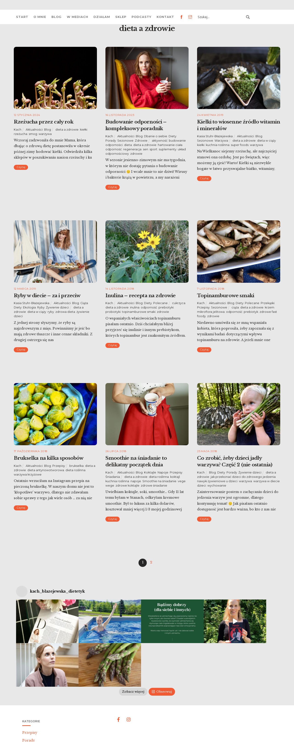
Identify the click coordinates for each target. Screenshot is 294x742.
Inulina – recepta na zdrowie (140, 296)
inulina (134, 307)
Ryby (41, 307)
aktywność (159, 140)
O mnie (40, 17)
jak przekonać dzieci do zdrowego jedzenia (243, 477)
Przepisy (203, 307)
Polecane (160, 303)
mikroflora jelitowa (211, 312)
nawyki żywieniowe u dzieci (217, 481)
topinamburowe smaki (138, 312)
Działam (101, 17)
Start (22, 17)
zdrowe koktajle (127, 485)
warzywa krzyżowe (28, 474)
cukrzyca (178, 303)
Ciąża (84, 303)
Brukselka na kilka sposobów (48, 458)
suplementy (167, 149)
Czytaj (21, 167)
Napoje (163, 472)
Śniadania (112, 477)
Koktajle (150, 472)
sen (145, 149)
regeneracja (132, 149)
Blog (56, 17)
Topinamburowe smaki (225, 296)
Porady (110, 140)
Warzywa (221, 140)
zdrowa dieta (65, 312)
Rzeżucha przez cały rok (43, 122)
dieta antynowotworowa (45, 470)
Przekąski (267, 303)
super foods (240, 145)
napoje (135, 481)
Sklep (120, 17)
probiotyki (113, 312)
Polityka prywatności (178, 732)
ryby (51, 312)
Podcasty (141, 17)
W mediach (77, 17)
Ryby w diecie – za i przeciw (47, 296)
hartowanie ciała (170, 145)
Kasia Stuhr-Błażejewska (215, 136)
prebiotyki (166, 307)
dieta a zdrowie (67, 129)
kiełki (83, 129)
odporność (113, 149)
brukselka (76, 466)
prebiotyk (251, 312)
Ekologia (29, 307)
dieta (128, 145)
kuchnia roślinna (217, 145)
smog (33, 134)
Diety (172, 136)
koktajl (175, 477)
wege (109, 485)
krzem (269, 307)
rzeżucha (20, 134)
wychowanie (216, 485)
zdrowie (136, 153)
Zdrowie (141, 140)
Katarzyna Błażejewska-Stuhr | (136, 732)
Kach (17, 129)
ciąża (235, 307)
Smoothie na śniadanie (159, 481)
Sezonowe (125, 140)
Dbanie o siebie (155, 136)
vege (182, 481)
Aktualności (34, 129)
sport (153, 149)
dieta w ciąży (266, 140)
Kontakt (165, 17)
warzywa (45, 134)
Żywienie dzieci (57, 307)
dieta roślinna (75, 470)
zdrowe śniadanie (154, 485)
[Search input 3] (220, 17)
